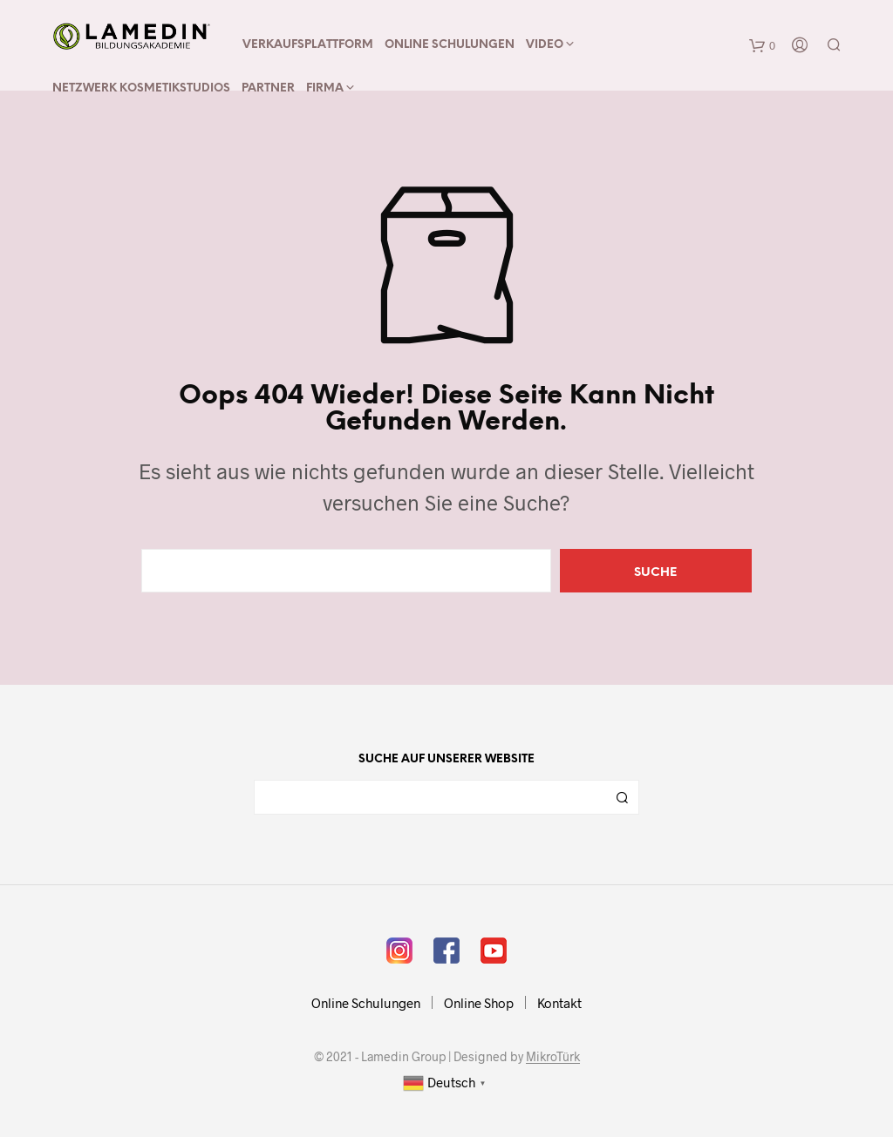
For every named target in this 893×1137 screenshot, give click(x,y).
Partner (268, 88)
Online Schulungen (450, 45)
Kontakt (559, 1003)
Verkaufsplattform (307, 45)
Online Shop (479, 1003)
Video (544, 45)
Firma (325, 88)
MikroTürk (553, 1057)
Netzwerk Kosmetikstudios (141, 88)
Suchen (621, 797)
